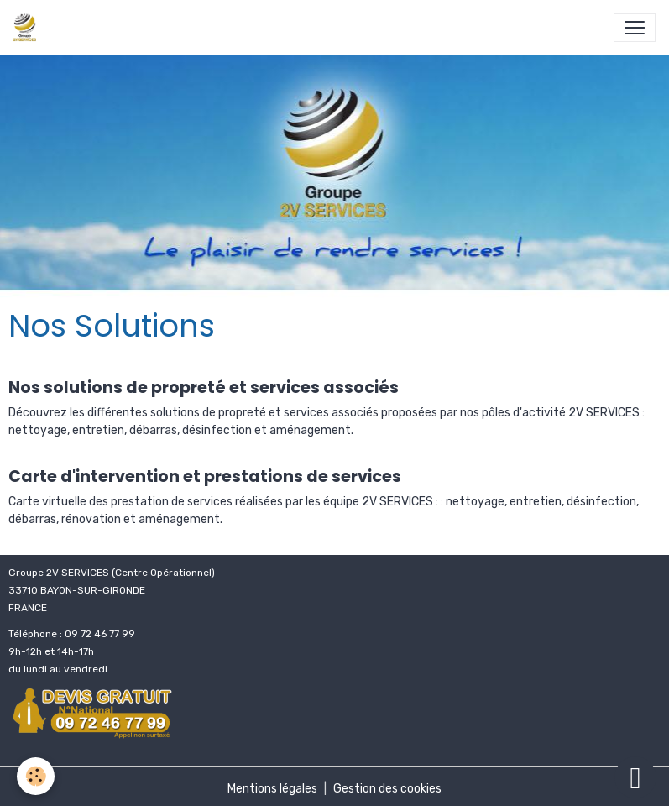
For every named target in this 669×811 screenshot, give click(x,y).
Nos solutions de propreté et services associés (203, 387)
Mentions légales (272, 789)
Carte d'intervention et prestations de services (204, 476)
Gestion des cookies (387, 789)
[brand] (28, 27)
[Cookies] (36, 776)
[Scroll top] (635, 777)
